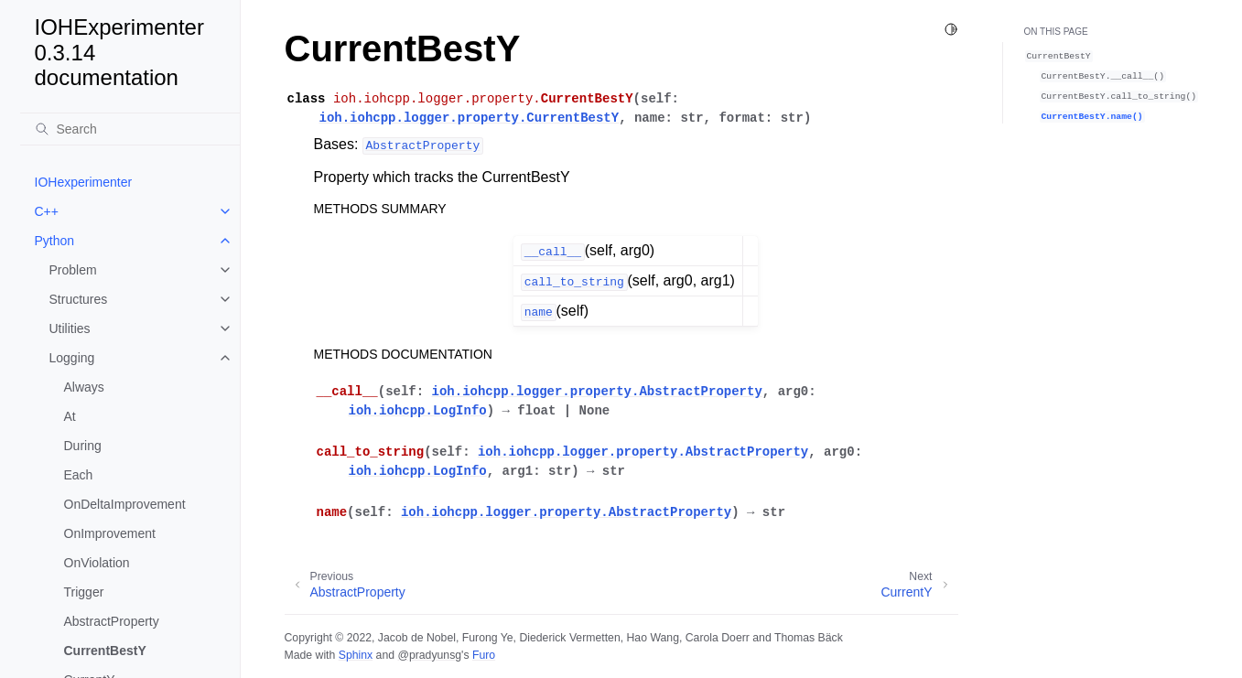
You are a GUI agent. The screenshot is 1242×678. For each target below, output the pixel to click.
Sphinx (356, 655)
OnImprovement (110, 533)
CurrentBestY (105, 650)
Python (55, 240)
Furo (483, 655)
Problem (73, 270)
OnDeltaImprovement (125, 504)
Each (78, 475)
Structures (78, 299)
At (70, 416)
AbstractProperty (111, 621)
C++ (47, 211)
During (83, 445)
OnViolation (97, 562)
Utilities (70, 328)
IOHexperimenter (84, 182)
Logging (72, 357)
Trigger (84, 592)
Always (84, 387)
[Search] (130, 129)
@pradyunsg (429, 655)
